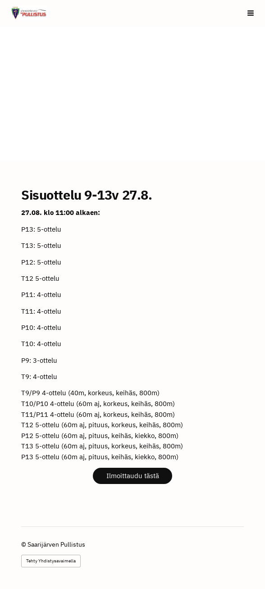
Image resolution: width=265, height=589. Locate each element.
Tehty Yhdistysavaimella (51, 561)
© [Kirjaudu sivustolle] (24, 544)
